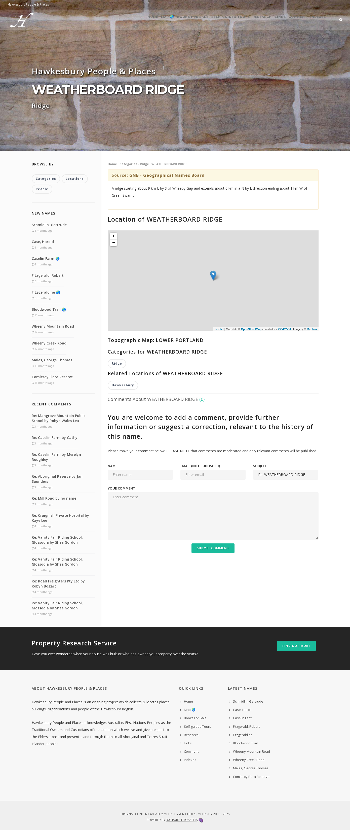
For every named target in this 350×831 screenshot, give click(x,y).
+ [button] (113, 236)
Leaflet (219, 329)
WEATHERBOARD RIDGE (169, 164)
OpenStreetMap (251, 329)
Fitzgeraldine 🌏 (46, 293)
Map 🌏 (134, 20)
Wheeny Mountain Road (53, 326)
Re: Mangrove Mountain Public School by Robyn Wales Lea (58, 419)
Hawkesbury (123, 386)
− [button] (113, 243)
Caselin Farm (243, 718)
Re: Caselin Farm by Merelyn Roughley (56, 457)
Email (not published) (200, 466)
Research (243, 20)
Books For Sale (164, 20)
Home (113, 20)
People (42, 189)
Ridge (144, 164)
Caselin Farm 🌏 (46, 259)
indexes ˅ (317, 20)
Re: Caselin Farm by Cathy (54, 438)
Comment (290, 20)
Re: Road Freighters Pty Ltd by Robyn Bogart (58, 584)
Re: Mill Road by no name (54, 499)
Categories (128, 164)
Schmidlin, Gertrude (49, 225)
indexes (190, 760)
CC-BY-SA (285, 329)
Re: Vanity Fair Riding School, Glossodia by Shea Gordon (57, 540)
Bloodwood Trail (245, 743)
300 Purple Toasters (182, 820)
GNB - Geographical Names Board (167, 175)
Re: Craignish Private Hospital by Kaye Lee (60, 518)
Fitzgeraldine (243, 735)
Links (266, 20)
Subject (260, 466)
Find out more (296, 646)
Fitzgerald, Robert (48, 275)
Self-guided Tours (207, 20)
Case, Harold (43, 242)
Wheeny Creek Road (49, 343)
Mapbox (312, 329)
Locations (75, 179)
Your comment (121, 489)
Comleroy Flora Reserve (52, 377)
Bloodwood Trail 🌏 (49, 309)
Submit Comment (213, 548)
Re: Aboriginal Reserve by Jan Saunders (57, 479)
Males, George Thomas (52, 360)
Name (112, 466)
